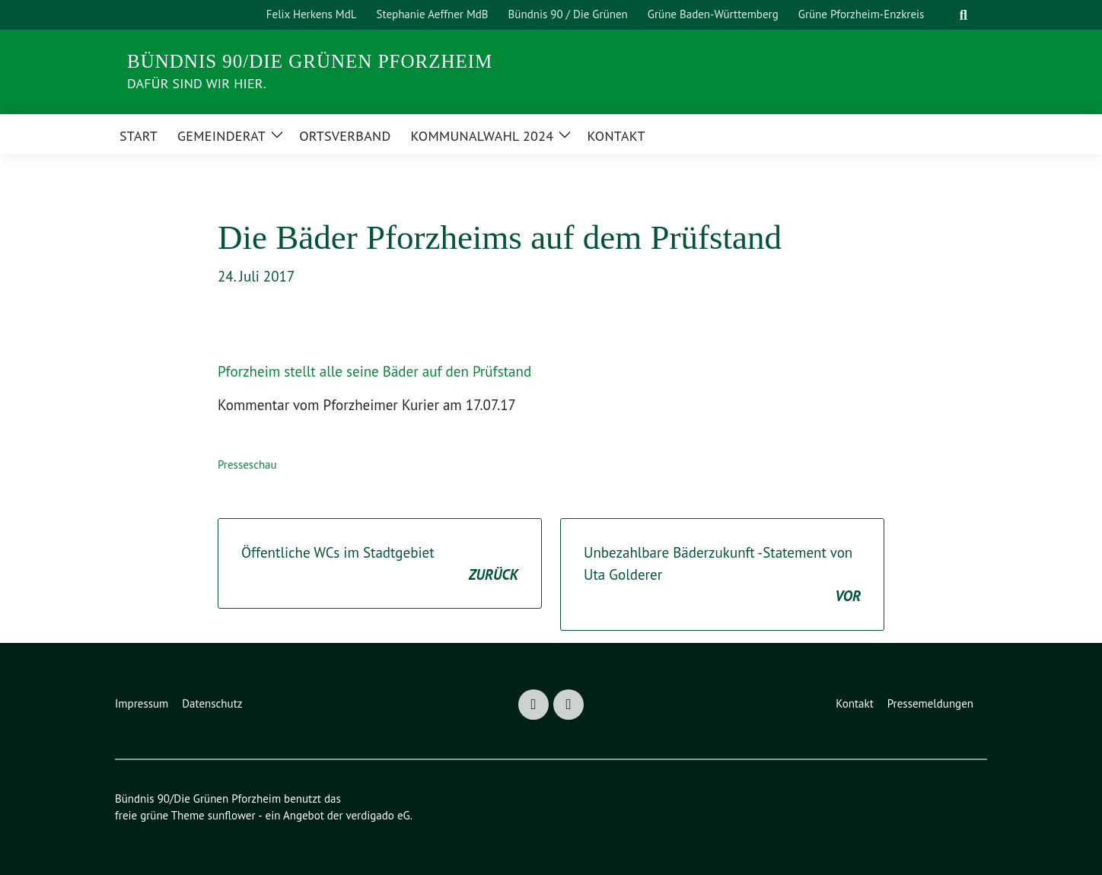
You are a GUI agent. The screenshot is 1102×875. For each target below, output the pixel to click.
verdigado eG (377, 815)
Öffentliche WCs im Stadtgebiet (379, 564)
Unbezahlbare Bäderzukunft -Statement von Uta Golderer (722, 575)
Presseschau (247, 464)
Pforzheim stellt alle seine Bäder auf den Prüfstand (374, 371)
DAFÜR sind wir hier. (196, 83)
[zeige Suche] (963, 15)
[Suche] (944, 15)
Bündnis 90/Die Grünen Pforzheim (309, 61)
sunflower (232, 815)
